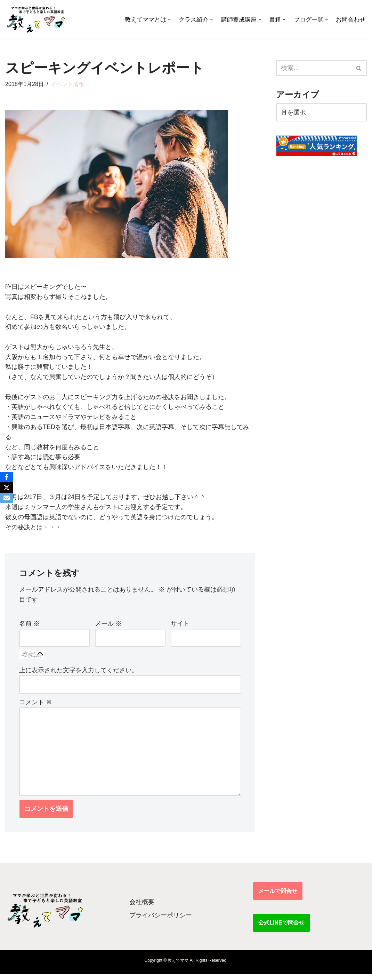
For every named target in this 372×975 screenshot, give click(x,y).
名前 (29, 623)
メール (108, 623)
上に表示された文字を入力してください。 (78, 670)
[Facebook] (6, 477)
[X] (6, 487)
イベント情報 (67, 84)
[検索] (313, 68)
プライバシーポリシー (160, 915)
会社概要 (141, 902)
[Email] (6, 498)
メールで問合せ (277, 892)
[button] (169, 19)
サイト (180, 623)
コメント (35, 702)
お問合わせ (350, 19)
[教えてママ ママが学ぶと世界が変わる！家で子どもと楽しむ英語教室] (35, 19)
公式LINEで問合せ (281, 923)
